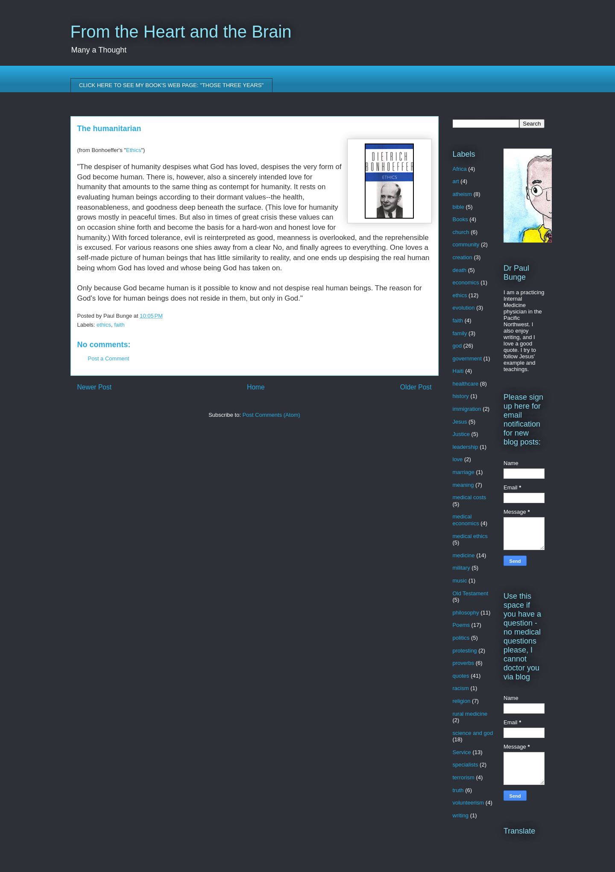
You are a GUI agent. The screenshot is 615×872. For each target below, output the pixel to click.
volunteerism (468, 802)
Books (460, 219)
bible (458, 207)
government (467, 358)
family (460, 333)
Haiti (458, 371)
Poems (461, 625)
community (466, 244)
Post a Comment (108, 358)
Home (256, 387)
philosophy (466, 612)
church (461, 232)
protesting (465, 650)
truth (458, 790)
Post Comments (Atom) (271, 415)
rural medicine (470, 714)
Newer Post (94, 387)
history (461, 396)
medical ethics (470, 536)
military (461, 568)
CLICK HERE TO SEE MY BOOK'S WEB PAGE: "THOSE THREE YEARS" (171, 85)
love (458, 459)
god (457, 345)
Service (462, 752)
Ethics (133, 150)
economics (466, 282)
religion (462, 701)
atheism (462, 194)
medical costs (469, 497)
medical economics (466, 520)
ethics (104, 325)
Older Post (416, 387)
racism (461, 688)
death (460, 270)
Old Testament (471, 593)
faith (119, 325)
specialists (465, 764)
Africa (460, 169)
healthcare (466, 383)
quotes (461, 676)
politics (461, 638)
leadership (465, 447)
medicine (464, 555)
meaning (463, 485)
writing (461, 815)
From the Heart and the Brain (181, 31)
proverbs (463, 663)
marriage (463, 472)
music (460, 580)
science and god (473, 733)
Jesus (460, 421)
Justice (461, 434)
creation (462, 257)
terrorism (463, 777)
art (456, 181)
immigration (467, 409)
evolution (464, 307)
